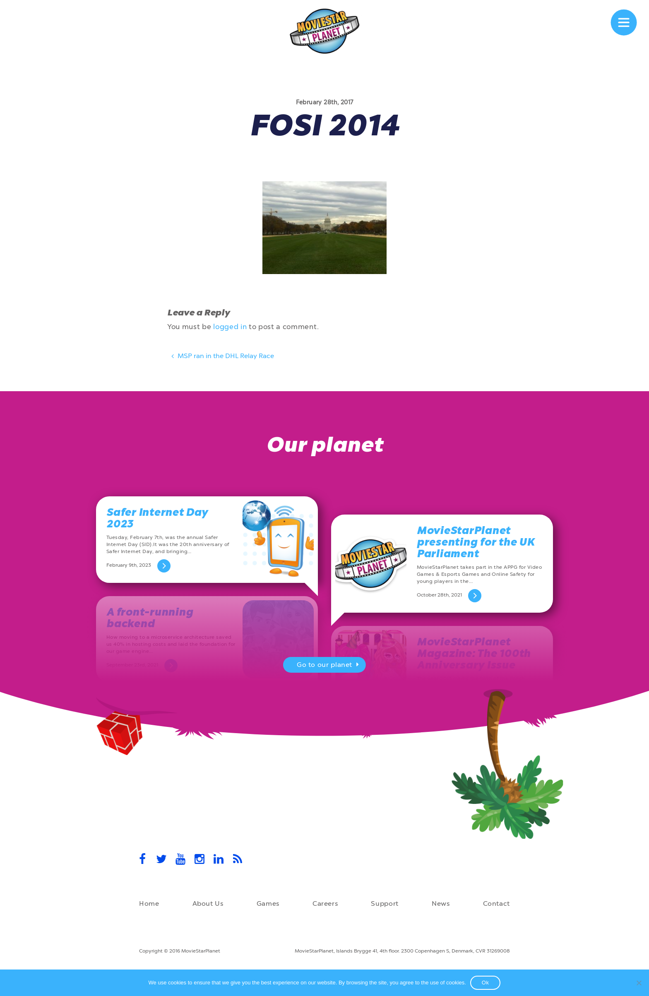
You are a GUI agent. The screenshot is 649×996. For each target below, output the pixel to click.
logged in (230, 326)
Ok (485, 982)
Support (384, 903)
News (441, 903)
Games (268, 903)
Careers (325, 903)
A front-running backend (149, 617)
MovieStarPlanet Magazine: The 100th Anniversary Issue (474, 653)
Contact (496, 903)
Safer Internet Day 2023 (157, 518)
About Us (208, 903)
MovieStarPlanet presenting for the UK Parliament (476, 542)
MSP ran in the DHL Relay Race (221, 357)
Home (149, 903)
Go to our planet (329, 666)
